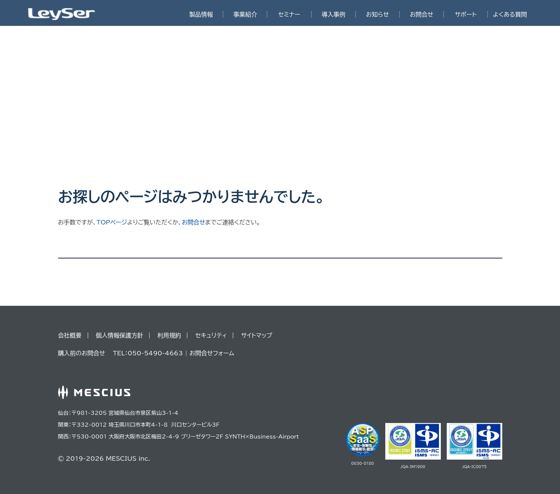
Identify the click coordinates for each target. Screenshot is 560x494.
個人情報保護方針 (119, 335)
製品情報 (201, 14)
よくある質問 (510, 14)
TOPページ (112, 222)
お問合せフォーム (212, 353)
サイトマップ (256, 335)
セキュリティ (211, 335)
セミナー (289, 14)
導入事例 (333, 14)
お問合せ (421, 14)
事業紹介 (245, 14)
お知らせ (377, 14)
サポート (466, 14)
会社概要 (70, 335)
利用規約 (169, 335)
